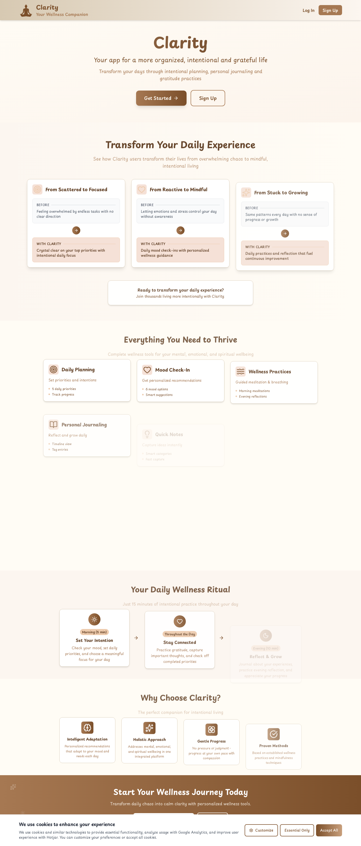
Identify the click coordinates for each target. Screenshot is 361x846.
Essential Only (297, 830)
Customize (261, 830)
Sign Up (330, 10)
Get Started (161, 98)
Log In (309, 10)
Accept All (329, 830)
